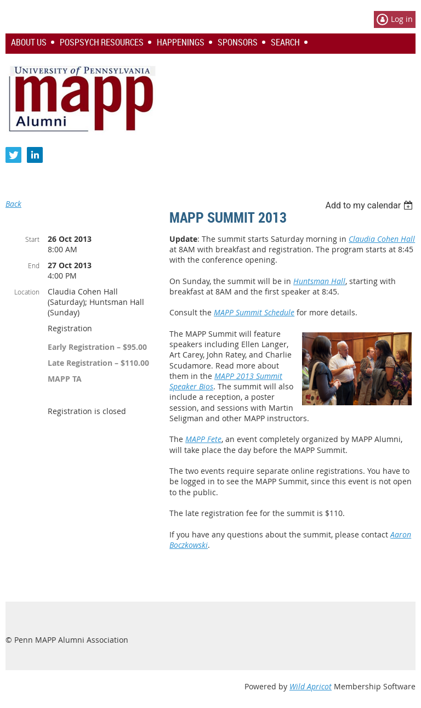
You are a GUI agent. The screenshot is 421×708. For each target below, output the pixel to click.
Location (26, 291)
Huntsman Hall (319, 281)
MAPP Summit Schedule (254, 312)
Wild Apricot (310, 686)
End (33, 265)
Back (13, 204)
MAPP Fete (203, 439)
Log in (402, 19)
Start (32, 239)
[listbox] (370, 205)
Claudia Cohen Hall (382, 239)
